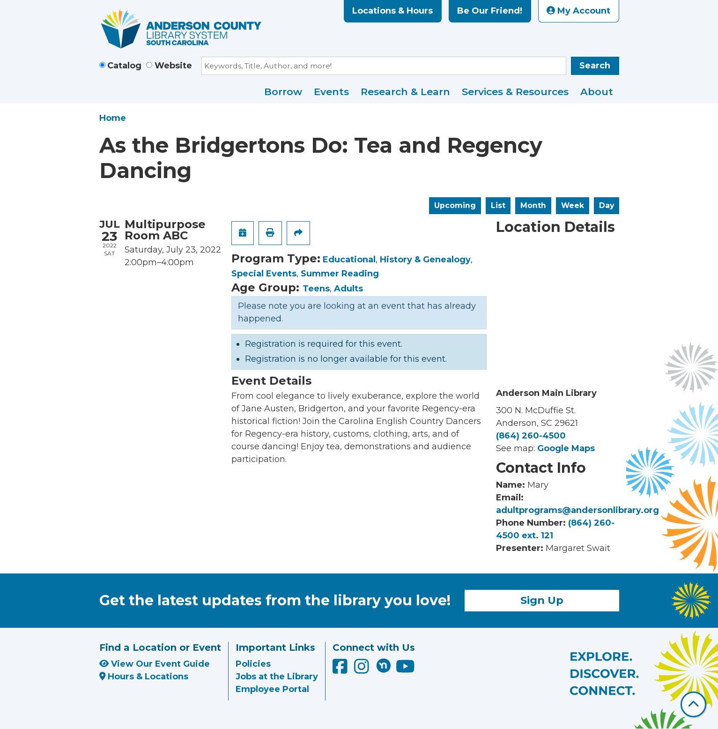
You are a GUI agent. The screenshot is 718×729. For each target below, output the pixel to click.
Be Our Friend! (489, 11)
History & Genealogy (425, 259)
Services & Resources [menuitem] (515, 91)
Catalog (124, 65)
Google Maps (566, 448)
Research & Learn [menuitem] (405, 91)
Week (572, 205)
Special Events (263, 273)
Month (533, 205)
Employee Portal (272, 689)
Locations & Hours (392, 11)
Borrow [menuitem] (283, 91)
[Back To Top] (693, 704)
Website (173, 65)
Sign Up (541, 600)
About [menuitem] (596, 91)
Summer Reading (340, 273)
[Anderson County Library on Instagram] (362, 669)
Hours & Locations (144, 676)
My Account (578, 11)
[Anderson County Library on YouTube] (405, 669)
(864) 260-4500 (531, 436)
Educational (349, 259)
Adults (348, 288)
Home (112, 118)
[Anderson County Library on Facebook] (341, 669)
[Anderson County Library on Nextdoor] (383, 665)
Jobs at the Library (277, 676)
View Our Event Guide (154, 664)
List (498, 205)
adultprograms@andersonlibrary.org (577, 510)
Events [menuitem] (331, 91)
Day (606, 205)
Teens (316, 288)
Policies (253, 664)
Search (594, 65)
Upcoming (455, 205)
